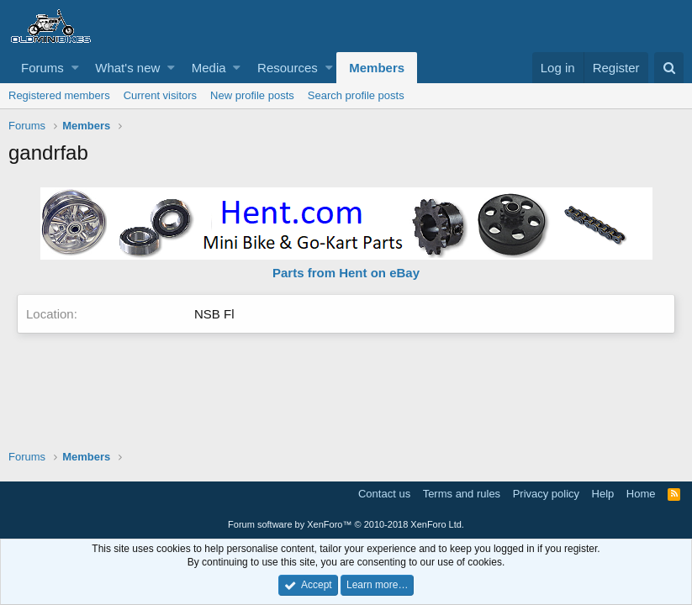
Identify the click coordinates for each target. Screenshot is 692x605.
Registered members (59, 95)
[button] (75, 67)
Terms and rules (461, 493)
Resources (287, 67)
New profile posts (252, 95)
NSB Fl (214, 314)
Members (376, 67)
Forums (42, 67)
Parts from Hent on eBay (346, 273)
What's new (127, 67)
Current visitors (160, 95)
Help (603, 493)
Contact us (384, 493)
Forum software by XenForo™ (346, 524)
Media (209, 67)
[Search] (669, 67)
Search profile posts (356, 95)
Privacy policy (546, 493)
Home (641, 493)
